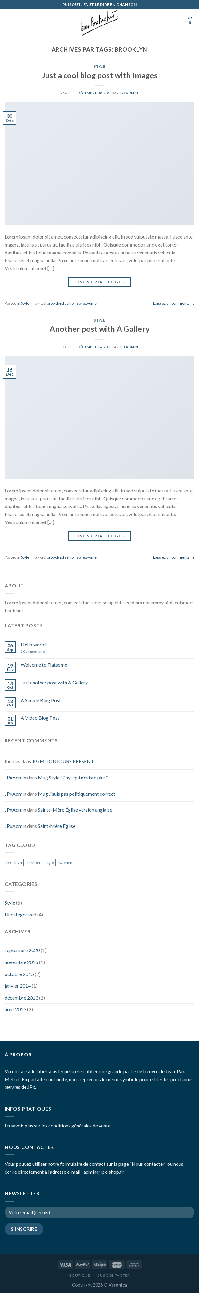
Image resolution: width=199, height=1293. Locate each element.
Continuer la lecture (100, 282)
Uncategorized (20, 914)
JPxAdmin (129, 93)
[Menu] (8, 22)
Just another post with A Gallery (54, 682)
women (92, 303)
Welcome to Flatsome (44, 665)
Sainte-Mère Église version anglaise (75, 810)
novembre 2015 (21, 962)
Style (99, 66)
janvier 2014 (18, 986)
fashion (69, 303)
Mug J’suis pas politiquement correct (76, 794)
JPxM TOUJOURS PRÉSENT (63, 761)
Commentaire (33, 651)
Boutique (79, 1275)
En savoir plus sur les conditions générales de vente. (58, 1125)
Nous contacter (112, 1275)
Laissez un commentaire (173, 303)
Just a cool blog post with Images (99, 75)
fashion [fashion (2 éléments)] (33, 862)
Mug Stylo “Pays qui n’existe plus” (73, 777)
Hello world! (34, 644)
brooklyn (54, 303)
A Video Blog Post (40, 718)
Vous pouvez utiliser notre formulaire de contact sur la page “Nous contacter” (85, 1164)
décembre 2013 (21, 997)
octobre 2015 (19, 974)
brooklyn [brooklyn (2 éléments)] (14, 862)
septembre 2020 (22, 950)
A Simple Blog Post (41, 700)
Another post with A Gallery (100, 328)
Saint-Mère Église (56, 826)
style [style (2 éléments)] (50, 862)
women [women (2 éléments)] (65, 862)
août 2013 (15, 1009)
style (81, 303)
